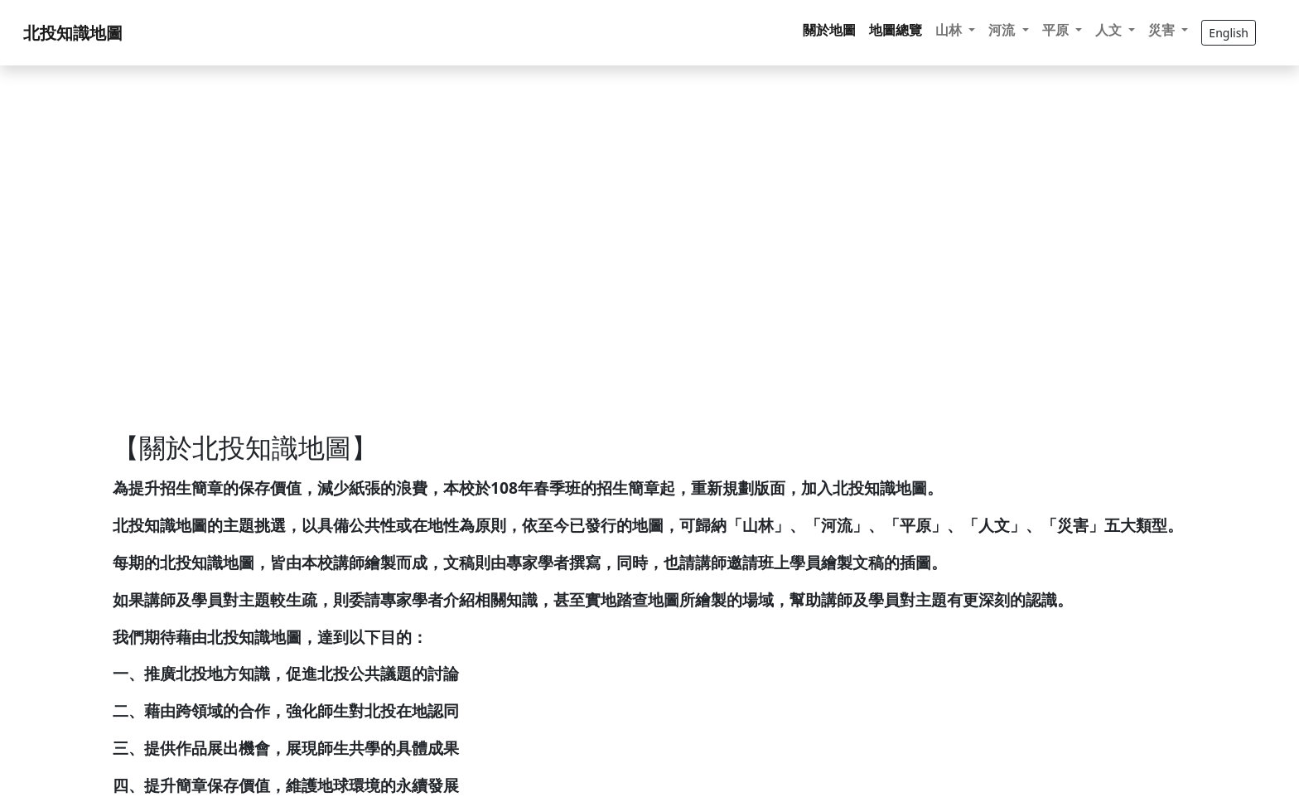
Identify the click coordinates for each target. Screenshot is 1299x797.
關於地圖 (829, 30)
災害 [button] (1163, 30)
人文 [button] (1110, 30)
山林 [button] (950, 30)
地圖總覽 (895, 30)
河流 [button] (1003, 30)
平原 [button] (1057, 30)
